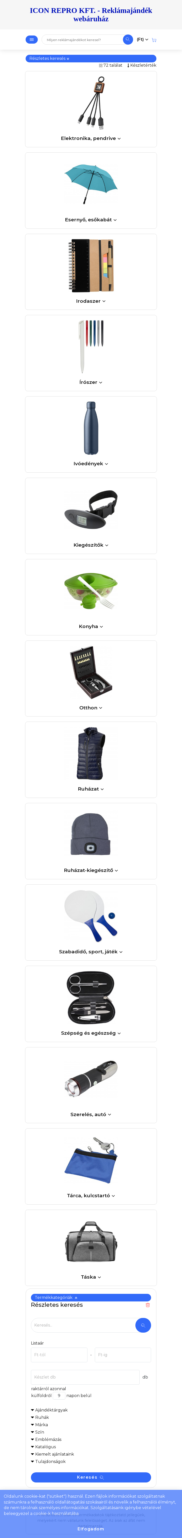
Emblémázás (48, 1439)
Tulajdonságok (50, 1461)
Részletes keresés (49, 58)
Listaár (37, 1343)
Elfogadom (91, 1529)
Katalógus (45, 1446)
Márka (41, 1424)
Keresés (90, 1477)
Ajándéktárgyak (51, 1410)
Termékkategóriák (56, 1297)
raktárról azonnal (48, 1388)
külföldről (41, 1395)
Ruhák (42, 1417)
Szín (39, 1432)
